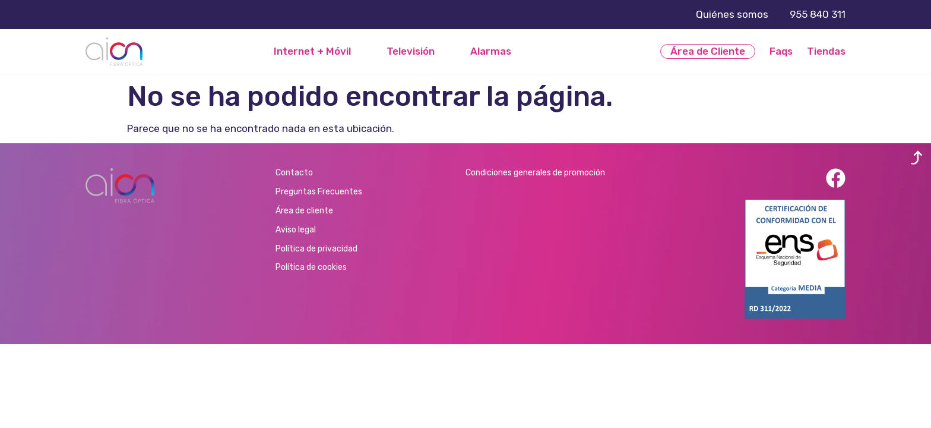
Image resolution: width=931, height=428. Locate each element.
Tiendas (826, 51)
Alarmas (490, 51)
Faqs (781, 51)
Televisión (411, 51)
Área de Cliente (707, 51)
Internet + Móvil (312, 51)
